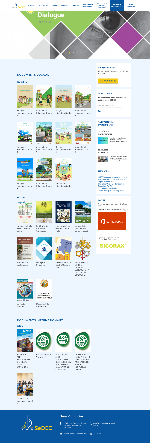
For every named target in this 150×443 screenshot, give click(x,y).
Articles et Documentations (117, 5)
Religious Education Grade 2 (63, 113)
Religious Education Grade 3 (63, 149)
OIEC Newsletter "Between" (43, 355)
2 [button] (73, 53)
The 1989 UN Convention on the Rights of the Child (111, 180)
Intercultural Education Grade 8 (44, 186)
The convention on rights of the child (62, 228)
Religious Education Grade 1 (24, 113)
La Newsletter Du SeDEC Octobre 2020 (63, 265)
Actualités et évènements (88, 5)
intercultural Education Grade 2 (82, 113)
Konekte (103, 152)
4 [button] (81, 53)
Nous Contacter (131, 5)
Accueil (19, 5)
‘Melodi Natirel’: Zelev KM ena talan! (24, 228)
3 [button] (77, 53)
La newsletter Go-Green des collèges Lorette (82, 228)
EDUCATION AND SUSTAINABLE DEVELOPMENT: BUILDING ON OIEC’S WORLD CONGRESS (63, 362)
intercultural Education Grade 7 (44, 149)
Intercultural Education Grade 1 (44, 113)
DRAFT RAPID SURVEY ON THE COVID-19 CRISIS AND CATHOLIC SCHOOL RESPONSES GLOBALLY (82, 362)
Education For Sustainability (23, 263)
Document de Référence (42, 305)
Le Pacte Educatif (21, 305)
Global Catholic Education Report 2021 (25, 401)
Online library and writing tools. (111, 190)
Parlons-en (105, 134)
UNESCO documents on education (112, 177)
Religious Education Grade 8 (24, 186)
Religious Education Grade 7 (24, 149)
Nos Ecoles (43, 5)
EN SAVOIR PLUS (108, 81)
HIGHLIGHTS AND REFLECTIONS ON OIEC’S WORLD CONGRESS (23, 360)
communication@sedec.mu (74, 434)
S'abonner (99, 111)
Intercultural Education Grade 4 (63, 186)
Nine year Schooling (40, 263)
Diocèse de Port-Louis (107, 188)
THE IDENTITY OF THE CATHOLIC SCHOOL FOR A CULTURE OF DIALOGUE (82, 268)
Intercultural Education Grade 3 (82, 149)
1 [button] (69, 53)
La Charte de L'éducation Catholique (42, 228)
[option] (75, 33)
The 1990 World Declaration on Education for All (111, 185)
